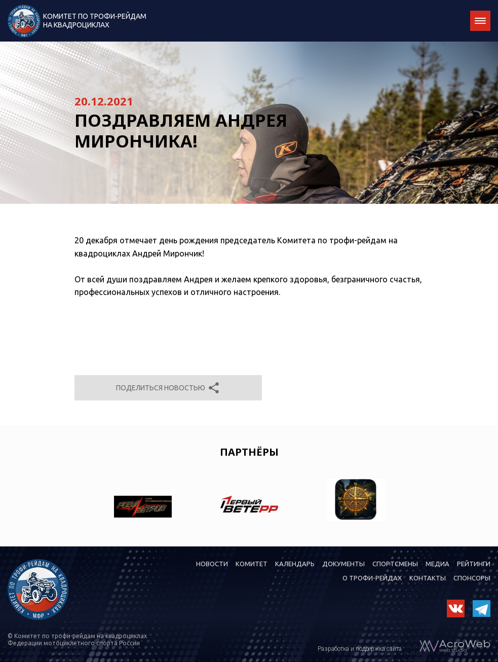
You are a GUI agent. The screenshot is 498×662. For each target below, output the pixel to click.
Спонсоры (471, 577)
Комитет (251, 563)
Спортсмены (395, 563)
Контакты (427, 577)
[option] (143, 500)
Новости (212, 563)
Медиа (437, 563)
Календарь (295, 563)
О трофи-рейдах (372, 577)
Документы (343, 563)
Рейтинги (473, 563)
